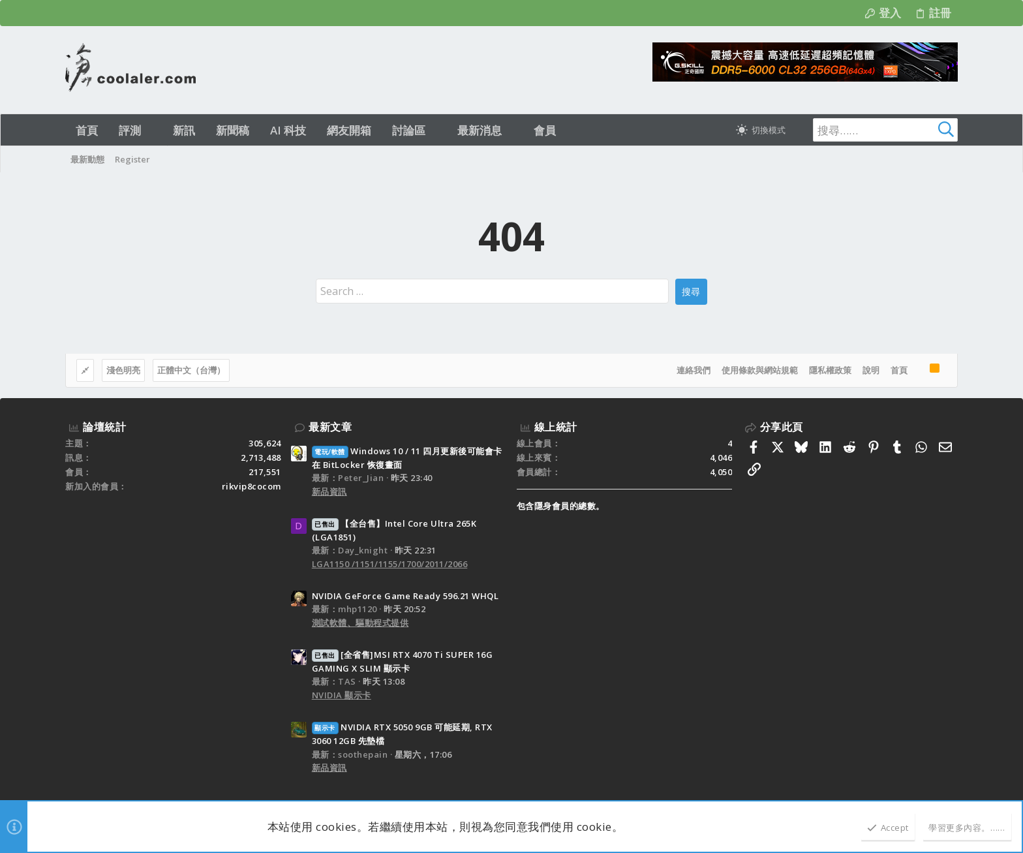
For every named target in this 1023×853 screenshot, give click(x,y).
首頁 (899, 370)
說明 (871, 370)
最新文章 (330, 427)
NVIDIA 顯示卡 (341, 695)
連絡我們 (693, 370)
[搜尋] (876, 130)
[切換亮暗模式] (761, 130)
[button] (152, 130)
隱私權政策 (830, 370)
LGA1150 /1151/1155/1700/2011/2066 (390, 564)
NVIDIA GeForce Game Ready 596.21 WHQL (405, 596)
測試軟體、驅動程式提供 (360, 622)
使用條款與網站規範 (760, 370)
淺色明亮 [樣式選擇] (123, 370)
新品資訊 (329, 491)
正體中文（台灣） (191, 370)
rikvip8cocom (251, 486)
